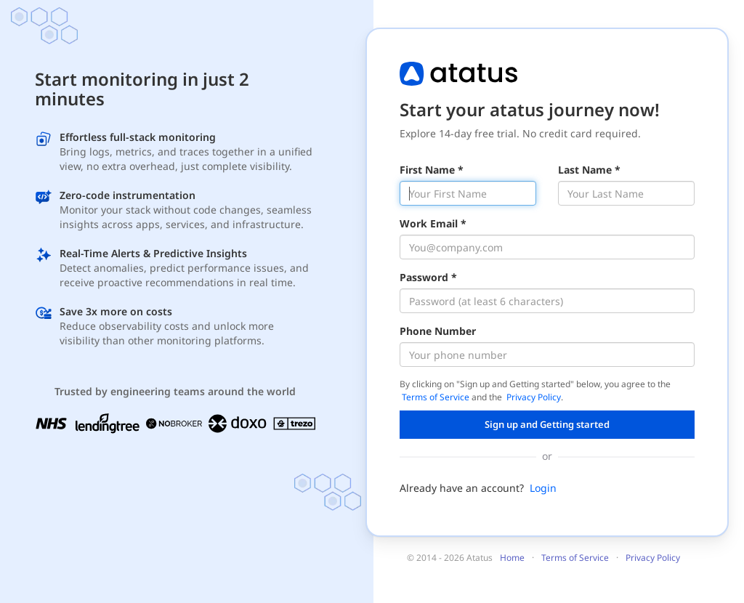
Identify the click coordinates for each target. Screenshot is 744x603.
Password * (428, 277)
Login (543, 488)
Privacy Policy (533, 397)
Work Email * (433, 223)
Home (512, 557)
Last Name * (589, 170)
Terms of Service (435, 397)
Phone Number (438, 331)
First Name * (432, 170)
